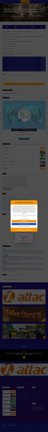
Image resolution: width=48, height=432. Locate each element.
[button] (24, 221)
